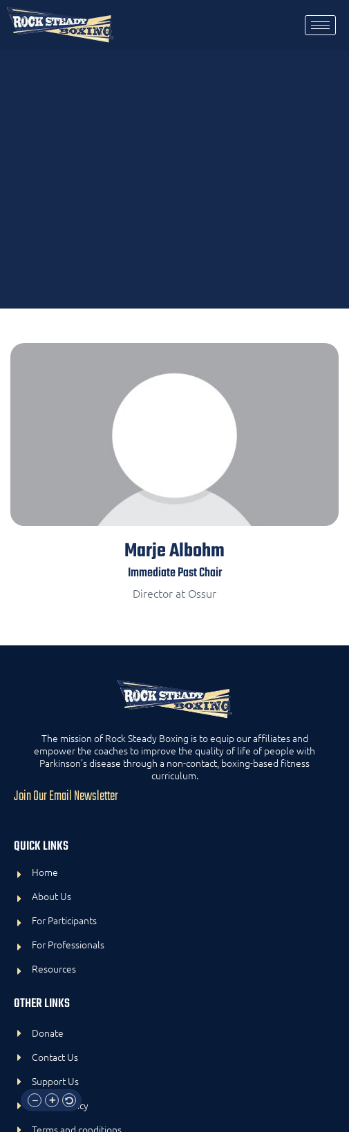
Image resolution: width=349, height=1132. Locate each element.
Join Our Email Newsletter (66, 796)
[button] (34, 1100)
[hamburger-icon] (320, 25)
